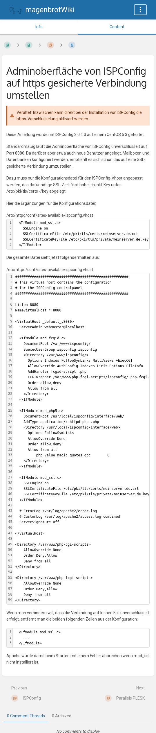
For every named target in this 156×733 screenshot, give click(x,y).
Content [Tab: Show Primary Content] (117, 26)
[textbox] (81, 234)
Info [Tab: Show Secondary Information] (39, 26)
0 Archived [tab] (61, 716)
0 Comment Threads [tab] (26, 716)
